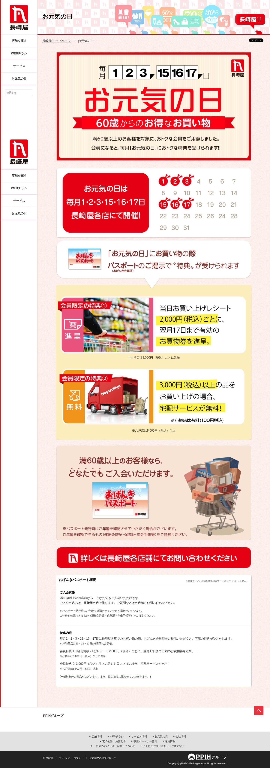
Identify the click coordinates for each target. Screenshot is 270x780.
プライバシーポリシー (71, 770)
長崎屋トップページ (56, 41)
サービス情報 (139, 748)
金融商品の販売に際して (102, 770)
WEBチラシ (19, 53)
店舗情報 (97, 748)
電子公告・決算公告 (114, 753)
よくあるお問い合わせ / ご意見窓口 (163, 758)
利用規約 (48, 770)
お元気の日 (19, 78)
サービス (19, 66)
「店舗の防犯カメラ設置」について (114, 758)
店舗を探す (19, 40)
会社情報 (181, 748)
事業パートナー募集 (145, 753)
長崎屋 (19, 17)
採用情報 (170, 753)
